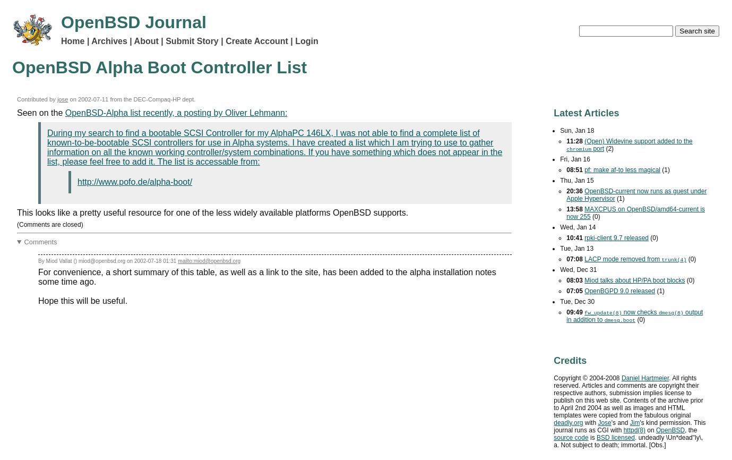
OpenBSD (670, 430)
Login (306, 41)
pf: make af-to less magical (622, 170)
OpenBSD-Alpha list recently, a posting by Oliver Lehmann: (176, 112)
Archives (109, 41)
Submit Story (192, 41)
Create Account (257, 41)
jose (62, 99)
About (146, 41)
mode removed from (635, 259)
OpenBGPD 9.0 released (619, 291)
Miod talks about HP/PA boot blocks (634, 280)
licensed (616, 437)
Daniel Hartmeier (645, 378)
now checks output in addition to (634, 316)
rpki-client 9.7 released (616, 238)
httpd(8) (634, 430)
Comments (40, 242)
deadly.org (568, 423)
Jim (635, 423)
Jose (604, 423)
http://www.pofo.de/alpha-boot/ (134, 181)
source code (571, 437)
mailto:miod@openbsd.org (209, 261)
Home (72, 41)
